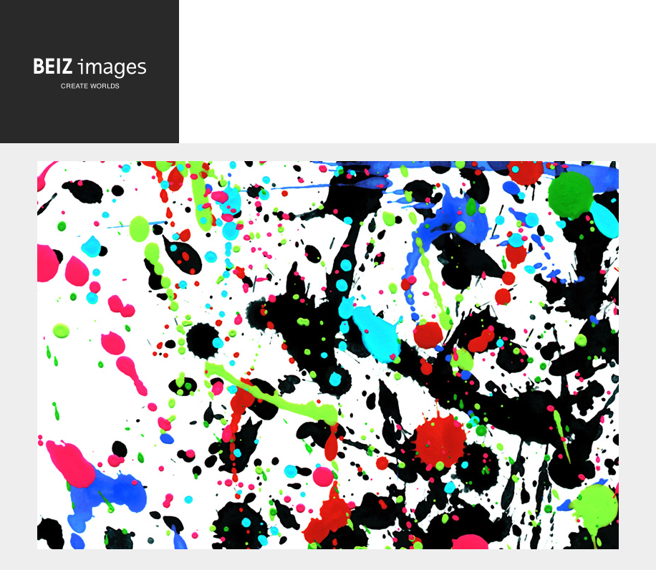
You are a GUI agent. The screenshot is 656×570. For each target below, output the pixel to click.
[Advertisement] (417, 81)
